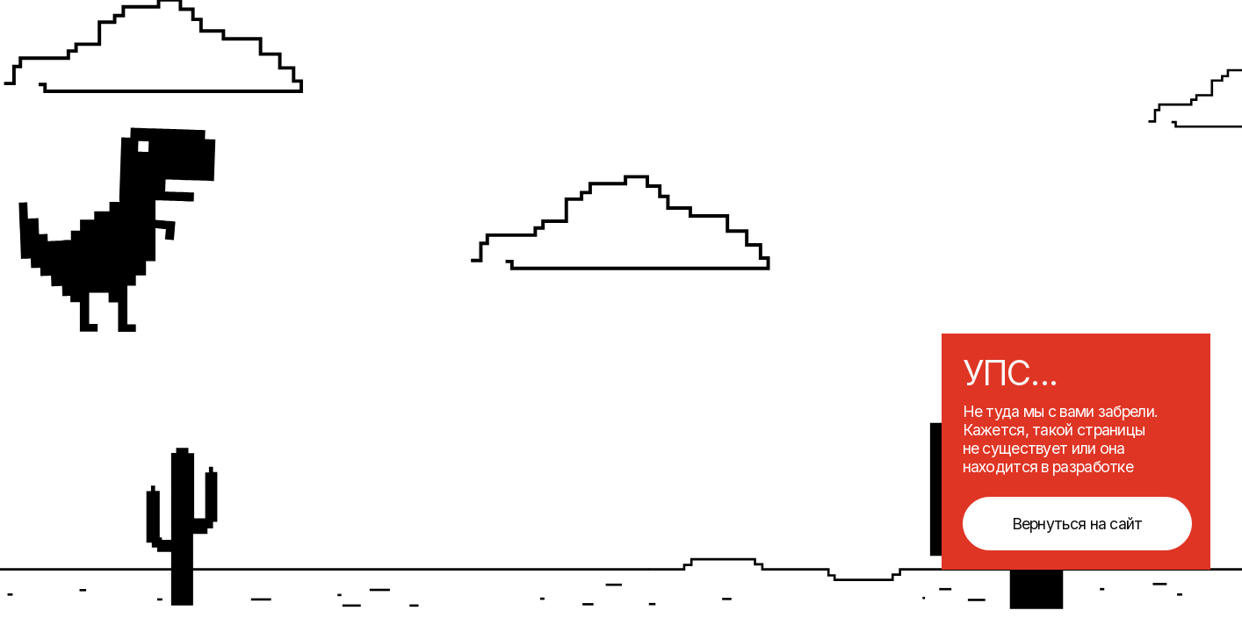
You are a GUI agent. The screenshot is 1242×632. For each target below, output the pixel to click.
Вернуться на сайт (1077, 523)
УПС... (1010, 372)
